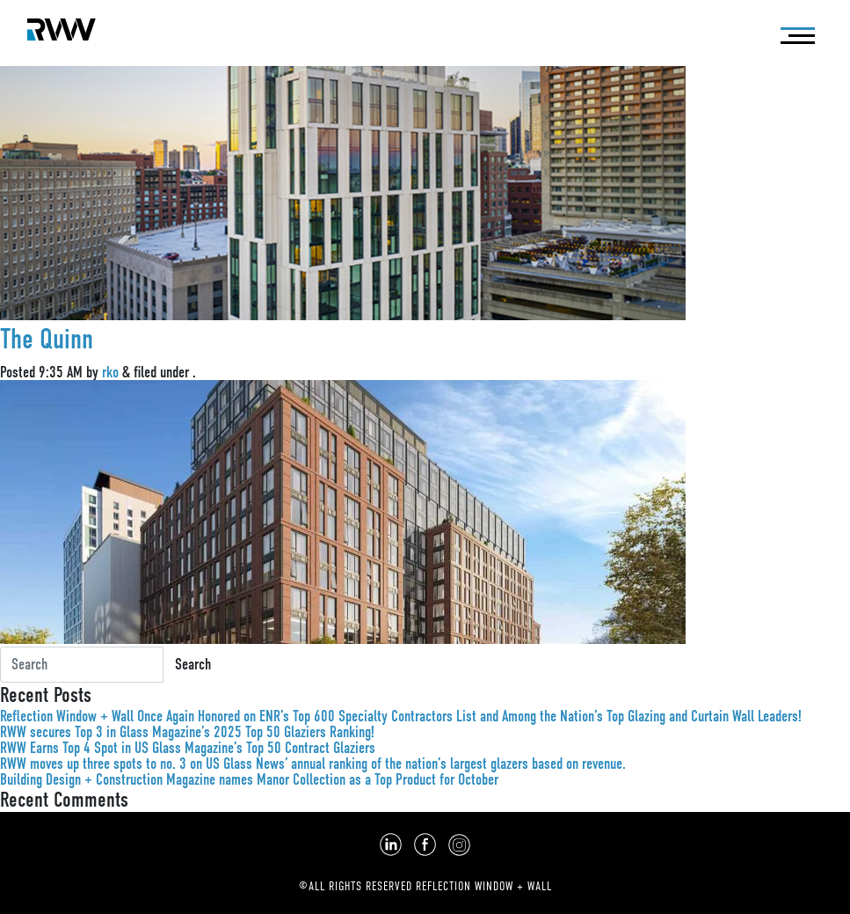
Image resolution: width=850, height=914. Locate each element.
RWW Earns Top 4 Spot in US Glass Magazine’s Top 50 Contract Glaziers (187, 747)
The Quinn (46, 339)
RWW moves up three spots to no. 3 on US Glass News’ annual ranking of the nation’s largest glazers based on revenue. (313, 763)
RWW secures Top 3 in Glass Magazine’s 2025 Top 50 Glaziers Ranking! (187, 732)
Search (193, 664)
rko (110, 372)
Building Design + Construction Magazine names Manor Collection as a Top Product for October (249, 779)
